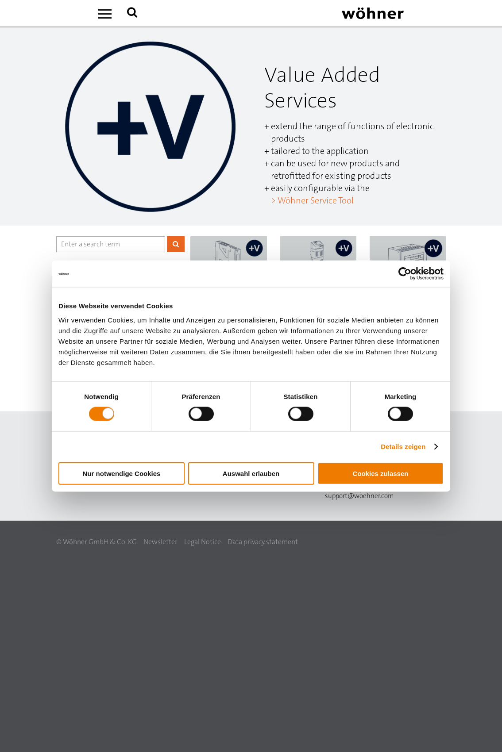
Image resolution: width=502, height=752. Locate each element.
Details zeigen (403, 446)
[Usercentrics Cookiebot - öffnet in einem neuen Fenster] (405, 273)
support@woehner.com (359, 495)
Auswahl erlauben (251, 473)
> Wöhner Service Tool (312, 200)
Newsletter (160, 541)
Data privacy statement (263, 541)
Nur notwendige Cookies (122, 473)
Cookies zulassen (381, 473)
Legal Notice (202, 541)
